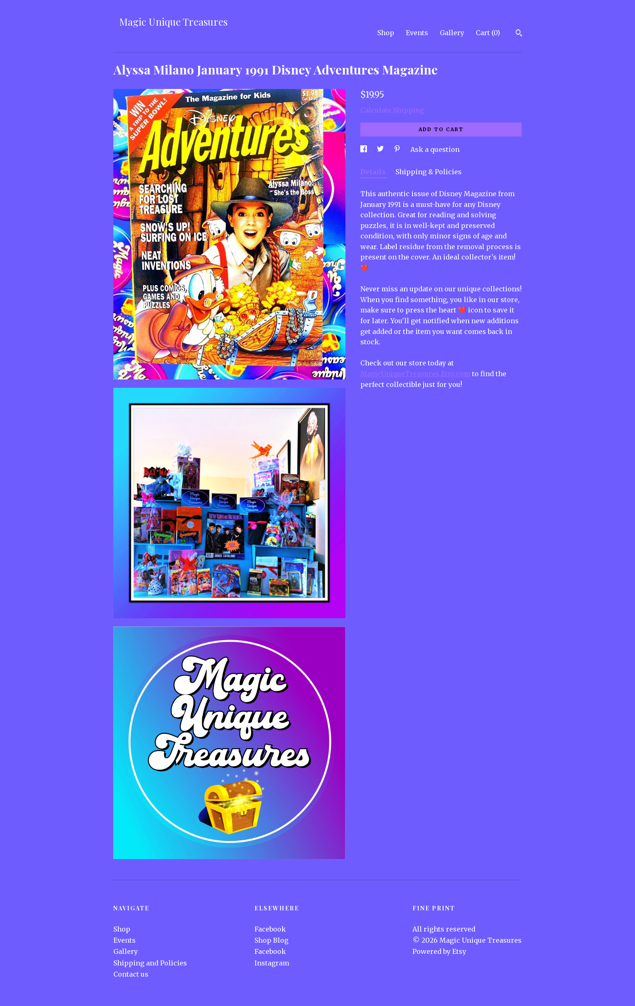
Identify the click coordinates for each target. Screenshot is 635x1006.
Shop (385, 33)
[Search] (519, 33)
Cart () (488, 33)
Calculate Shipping (392, 110)
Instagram (271, 963)
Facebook (270, 929)
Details (373, 172)
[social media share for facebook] (364, 149)
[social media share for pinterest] (398, 149)
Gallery (452, 33)
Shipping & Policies (428, 172)
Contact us (131, 974)
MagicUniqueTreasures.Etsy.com (415, 374)
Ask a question (435, 149)
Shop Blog (271, 940)
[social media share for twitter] (381, 149)
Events (417, 33)
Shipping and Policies (150, 963)
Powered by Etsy (439, 951)
